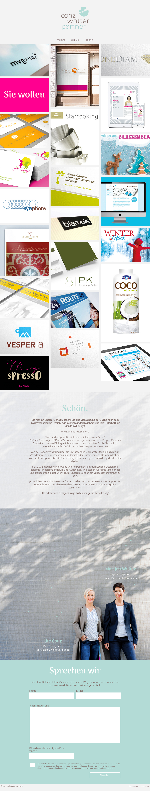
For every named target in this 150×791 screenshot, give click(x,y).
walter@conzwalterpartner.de (121, 578)
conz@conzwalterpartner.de (53, 649)
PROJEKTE (61, 40)
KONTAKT (89, 40)
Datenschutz (133, 786)
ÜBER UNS (75, 40)
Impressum (145, 786)
